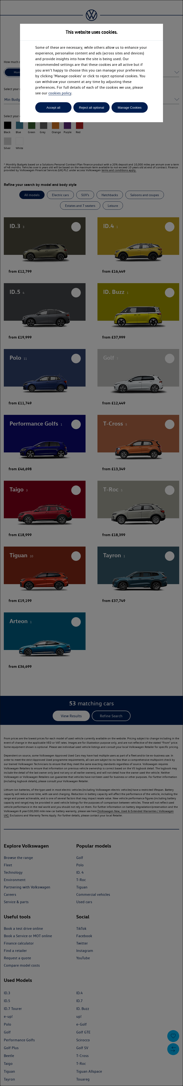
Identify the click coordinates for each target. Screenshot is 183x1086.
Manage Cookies (130, 107)
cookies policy (59, 93)
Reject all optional (91, 107)
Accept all (53, 107)
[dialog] (91, 543)
